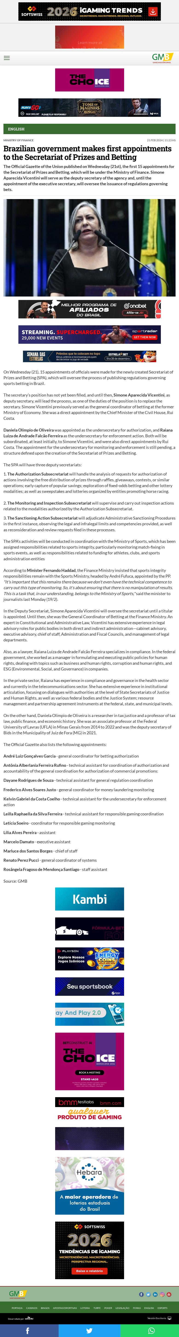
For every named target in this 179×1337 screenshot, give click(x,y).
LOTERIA (85, 1308)
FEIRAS (137, 1308)
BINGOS (45, 1308)
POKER (108, 1308)
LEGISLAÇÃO (122, 1308)
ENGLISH (149, 1308)
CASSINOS (31, 1308)
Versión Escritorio (157, 1318)
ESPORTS (162, 1308)
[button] (8, 61)
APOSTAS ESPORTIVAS (65, 1308)
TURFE (97, 1308)
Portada (17, 1308)
